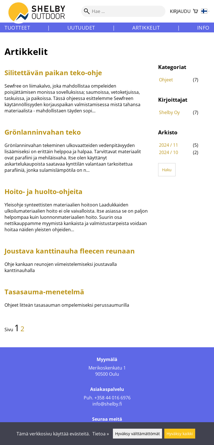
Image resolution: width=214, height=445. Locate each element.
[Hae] (123, 11)
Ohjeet (166, 80)
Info (203, 27)
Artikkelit (146, 27)
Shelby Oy (169, 112)
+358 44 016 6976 (112, 398)
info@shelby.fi (107, 404)
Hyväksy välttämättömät (137, 433)
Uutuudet (81, 27)
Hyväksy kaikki (180, 433)
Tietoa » (100, 434)
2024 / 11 (168, 145)
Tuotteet (17, 27)
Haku (167, 169)
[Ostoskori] (195, 11)
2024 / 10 (168, 152)
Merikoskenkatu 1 (107, 368)
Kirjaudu (180, 11)
